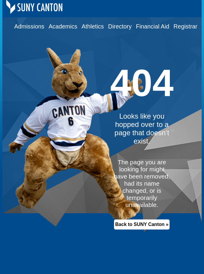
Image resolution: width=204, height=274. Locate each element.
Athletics (93, 26)
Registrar (185, 26)
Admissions (29, 26)
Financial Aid (152, 26)
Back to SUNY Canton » (141, 224)
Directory (120, 26)
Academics (63, 26)
